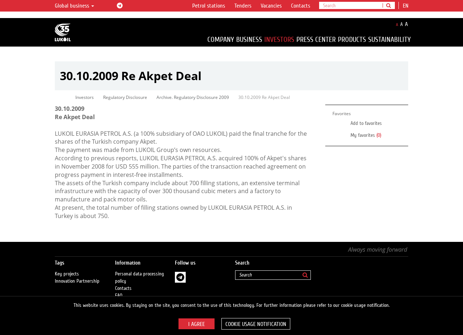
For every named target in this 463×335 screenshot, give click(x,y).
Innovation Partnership (77, 274)
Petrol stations (208, 6)
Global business (74, 6)
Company (220, 39)
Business (249, 39)
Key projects (67, 267)
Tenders (242, 6)
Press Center (316, 39)
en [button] (406, 6)
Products (352, 39)
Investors (279, 39)
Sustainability (389, 39)
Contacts (300, 6)
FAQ (119, 288)
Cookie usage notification (255, 324)
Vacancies (271, 6)
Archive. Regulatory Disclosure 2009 (192, 97)
